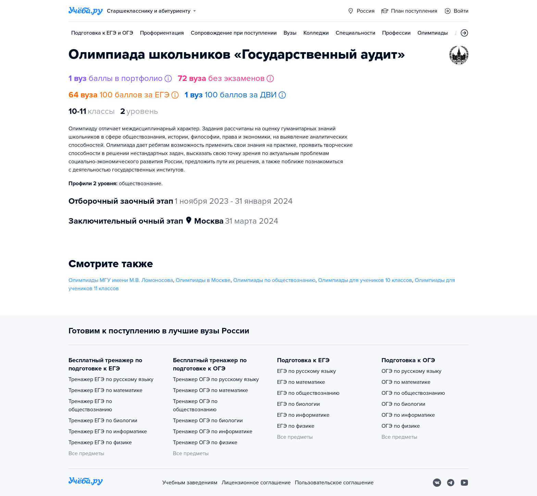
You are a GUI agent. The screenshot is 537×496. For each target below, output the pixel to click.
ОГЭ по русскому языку (411, 371)
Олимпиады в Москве (203, 280)
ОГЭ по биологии (403, 404)
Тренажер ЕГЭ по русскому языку (110, 379)
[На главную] (85, 482)
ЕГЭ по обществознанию (308, 393)
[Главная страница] (85, 11)
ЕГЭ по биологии (298, 404)
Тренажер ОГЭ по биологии (208, 420)
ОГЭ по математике (406, 382)
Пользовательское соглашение (334, 482)
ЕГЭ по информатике (303, 415)
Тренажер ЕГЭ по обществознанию (90, 405)
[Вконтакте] (437, 483)
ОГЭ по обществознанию (413, 393)
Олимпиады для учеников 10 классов (365, 280)
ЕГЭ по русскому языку (306, 371)
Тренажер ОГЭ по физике (205, 442)
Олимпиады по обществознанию (274, 280)
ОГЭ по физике (401, 426)
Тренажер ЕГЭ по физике (100, 442)
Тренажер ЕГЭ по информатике (107, 431)
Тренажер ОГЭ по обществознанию (195, 405)
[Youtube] (464, 483)
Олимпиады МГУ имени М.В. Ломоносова (120, 280)
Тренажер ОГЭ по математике (210, 390)
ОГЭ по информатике (408, 415)
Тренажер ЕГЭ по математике (105, 390)
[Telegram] (451, 483)
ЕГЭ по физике (295, 426)
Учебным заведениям (189, 482)
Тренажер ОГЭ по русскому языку (216, 379)
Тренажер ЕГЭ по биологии (102, 420)
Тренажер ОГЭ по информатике (212, 431)
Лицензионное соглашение (256, 482)
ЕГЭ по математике (301, 382)
